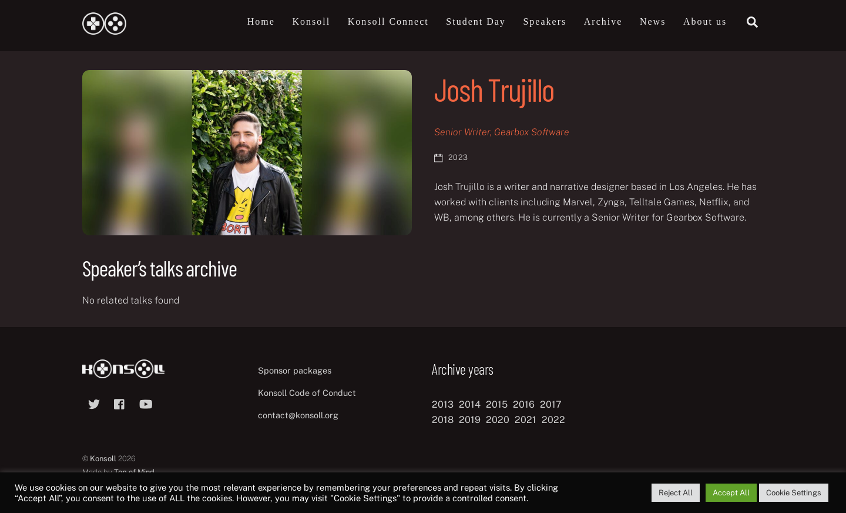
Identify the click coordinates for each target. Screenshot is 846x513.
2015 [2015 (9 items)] (497, 404)
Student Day (476, 21)
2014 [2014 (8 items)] (470, 404)
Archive (603, 21)
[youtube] (145, 403)
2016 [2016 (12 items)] (524, 404)
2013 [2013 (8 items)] (443, 404)
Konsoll (311, 21)
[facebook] (120, 403)
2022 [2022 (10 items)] (553, 419)
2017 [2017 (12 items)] (551, 404)
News (653, 21)
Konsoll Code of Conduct (307, 393)
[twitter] (94, 403)
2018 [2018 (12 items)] (443, 419)
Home (261, 21)
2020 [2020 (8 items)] (497, 419)
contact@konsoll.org (298, 415)
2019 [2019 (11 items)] (470, 419)
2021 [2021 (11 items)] (525, 419)
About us (705, 21)
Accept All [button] (731, 492)
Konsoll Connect (388, 21)
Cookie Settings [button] (793, 492)
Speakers (544, 21)
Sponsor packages (294, 370)
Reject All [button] (676, 492)
